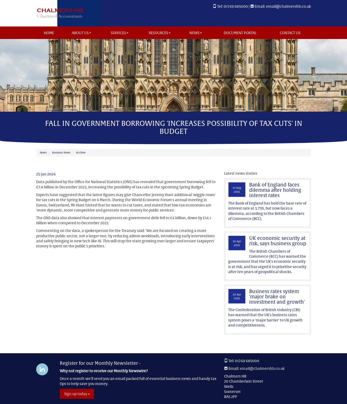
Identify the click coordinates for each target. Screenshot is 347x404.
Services (119, 32)
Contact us (290, 32)
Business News (61, 152)
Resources (160, 32)
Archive (81, 152)
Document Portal (240, 32)
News (195, 32)
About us (81, 32)
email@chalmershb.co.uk (288, 6)
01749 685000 (236, 6)
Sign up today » (77, 393)
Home (49, 32)
